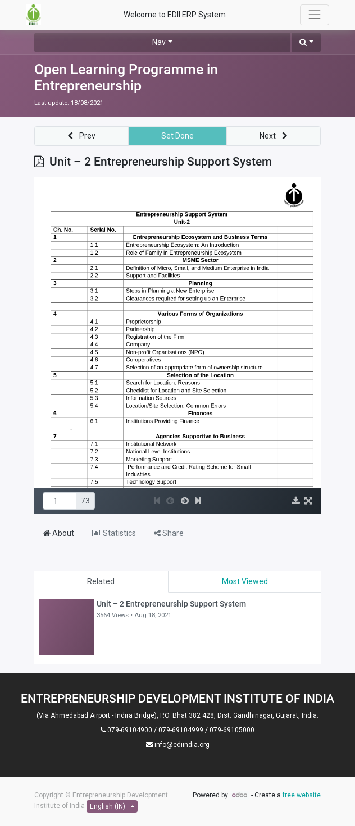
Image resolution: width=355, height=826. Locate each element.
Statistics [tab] (114, 533)
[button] (306, 42)
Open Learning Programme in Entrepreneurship (126, 77)
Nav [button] (159, 42)
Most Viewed (245, 581)
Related (101, 581)
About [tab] (58, 533)
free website (302, 795)
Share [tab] (169, 533)
